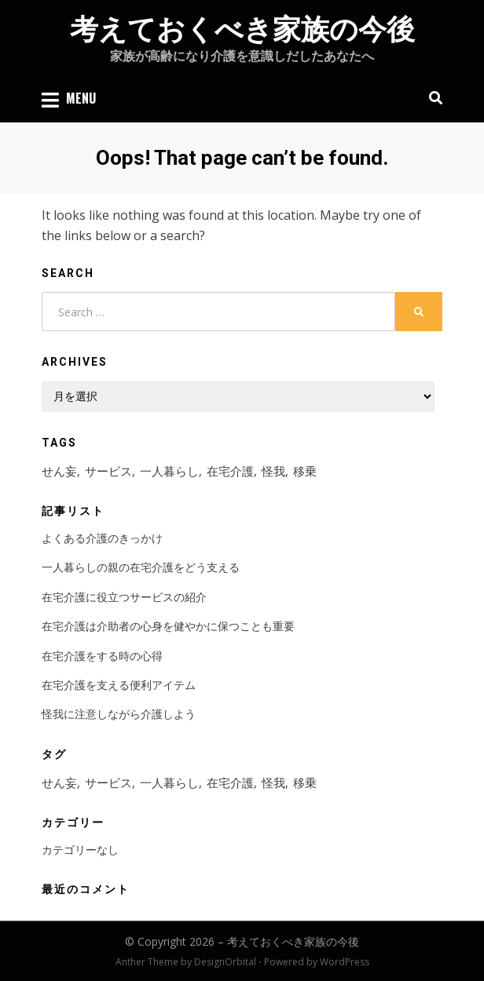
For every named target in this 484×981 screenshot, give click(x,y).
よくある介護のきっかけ (102, 538)
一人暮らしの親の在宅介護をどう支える (141, 567)
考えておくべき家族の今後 (242, 29)
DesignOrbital (225, 961)
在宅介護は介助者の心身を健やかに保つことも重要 (168, 625)
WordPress (344, 961)
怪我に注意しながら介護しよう (119, 713)
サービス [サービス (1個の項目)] (108, 471)
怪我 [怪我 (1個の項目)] (273, 471)
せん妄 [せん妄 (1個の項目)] (59, 471)
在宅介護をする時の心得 (102, 655)
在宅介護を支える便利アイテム (119, 684)
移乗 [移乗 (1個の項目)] (305, 471)
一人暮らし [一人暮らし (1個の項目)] (169, 471)
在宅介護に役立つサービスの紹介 (124, 596)
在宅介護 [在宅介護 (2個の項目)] (230, 471)
